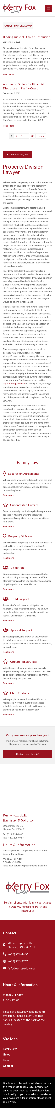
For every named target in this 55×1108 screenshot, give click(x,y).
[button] (17, 154)
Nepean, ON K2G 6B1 (21, 947)
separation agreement (14, 383)
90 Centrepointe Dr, (20, 943)
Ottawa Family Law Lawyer (18, 25)
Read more (8, 495)
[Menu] (48, 8)
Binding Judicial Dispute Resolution (26, 37)
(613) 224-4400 (18, 954)
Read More (8, 74)
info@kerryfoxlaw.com (22, 968)
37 (32, 136)
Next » (41, 136)
